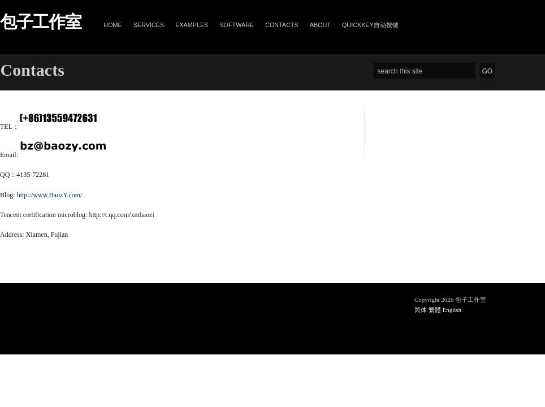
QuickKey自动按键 (370, 24)
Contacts (282, 24)
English (452, 309)
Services (148, 24)
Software (236, 24)
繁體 (435, 309)
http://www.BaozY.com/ (50, 195)
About (320, 24)
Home (112, 24)
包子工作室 (40, 21)
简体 (420, 309)
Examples (191, 24)
